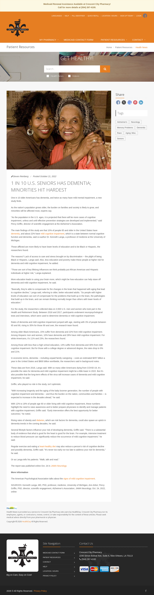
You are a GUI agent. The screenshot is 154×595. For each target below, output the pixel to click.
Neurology (135, 122)
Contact (137, 39)
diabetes (40, 420)
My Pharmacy (48, 39)
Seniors (120, 138)
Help (67, 16)
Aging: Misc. (131, 133)
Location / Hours (109, 16)
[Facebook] (145, 16)
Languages (57, 16)
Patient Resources (113, 39)
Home (109, 47)
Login (138, 16)
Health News (55, 75)
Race (119, 133)
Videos (73, 75)
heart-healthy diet (47, 446)
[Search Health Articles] (72, 68)
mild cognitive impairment (52, 233)
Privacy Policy (50, 576)
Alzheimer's (122, 122)
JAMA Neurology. (59, 466)
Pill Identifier (78, 16)
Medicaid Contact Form (78, 39)
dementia (15, 233)
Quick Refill (93, 16)
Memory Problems (125, 127)
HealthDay (26, 521)
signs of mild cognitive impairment (79, 478)
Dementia (141, 127)
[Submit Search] (105, 69)
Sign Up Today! (126, 16)
